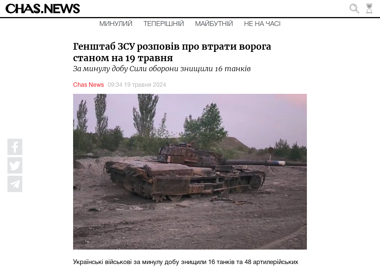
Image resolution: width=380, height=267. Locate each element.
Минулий (115, 24)
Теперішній (164, 24)
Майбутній (214, 24)
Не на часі (262, 24)
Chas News (88, 85)
